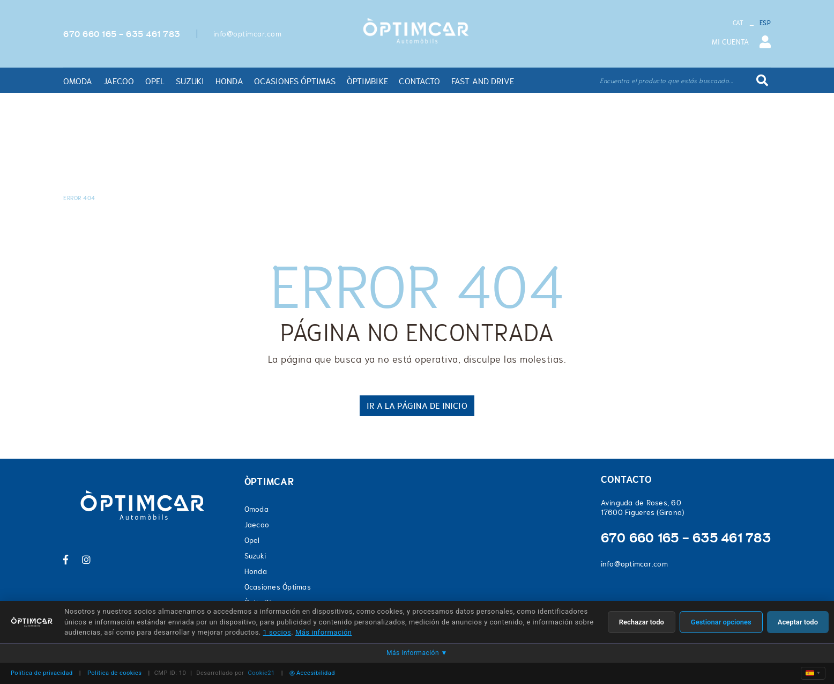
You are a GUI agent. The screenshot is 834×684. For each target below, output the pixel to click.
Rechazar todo (641, 622)
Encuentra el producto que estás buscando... (666, 81)
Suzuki (255, 555)
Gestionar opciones (721, 622)
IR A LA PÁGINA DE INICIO (417, 405)
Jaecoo (257, 524)
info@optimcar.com (247, 33)
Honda (255, 571)
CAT (738, 23)
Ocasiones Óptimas (277, 586)
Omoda (256, 509)
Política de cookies (114, 673)
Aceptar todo (798, 622)
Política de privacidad (42, 673)
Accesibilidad (312, 673)
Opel (252, 540)
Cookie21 (261, 673)
